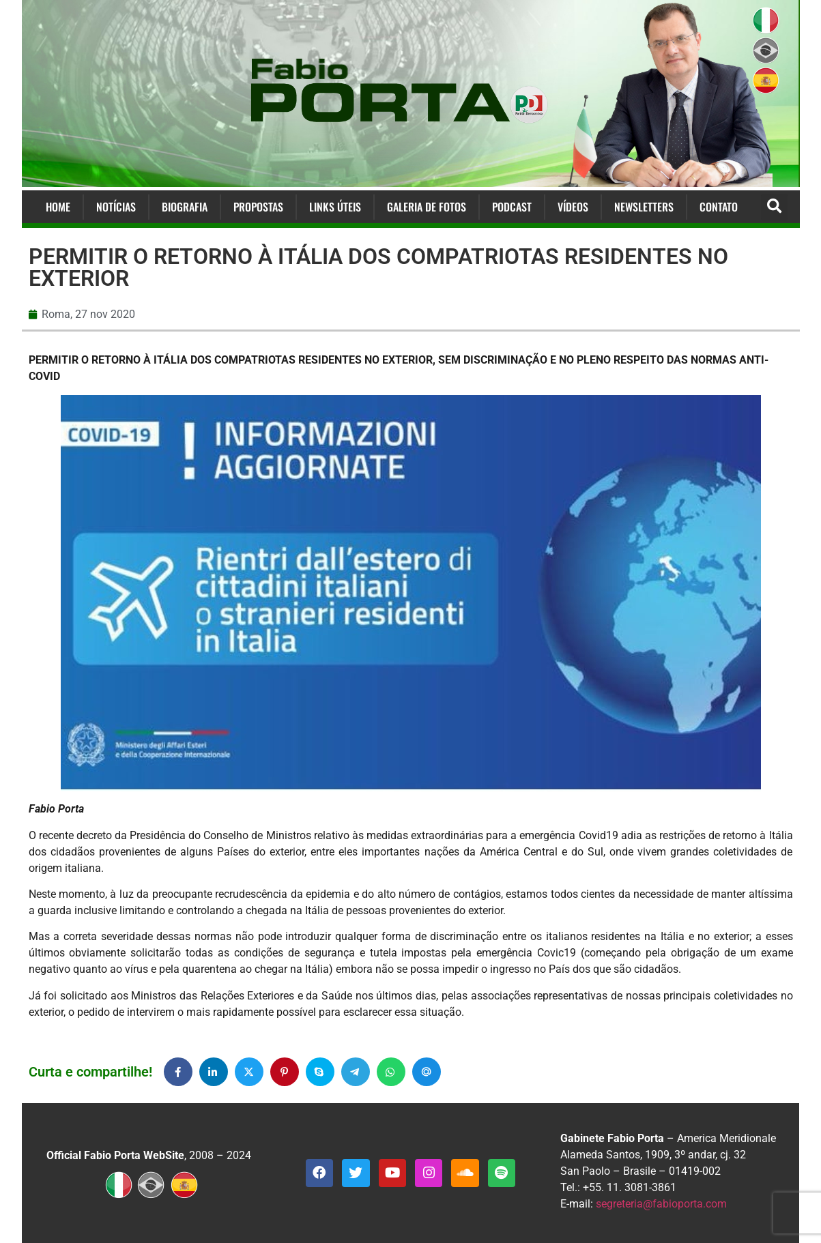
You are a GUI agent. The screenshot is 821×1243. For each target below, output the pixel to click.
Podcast (512, 207)
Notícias (116, 207)
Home (58, 207)
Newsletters (644, 207)
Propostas (258, 207)
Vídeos (573, 207)
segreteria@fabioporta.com (661, 1203)
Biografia (184, 207)
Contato (719, 207)
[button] (774, 207)
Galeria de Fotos (426, 207)
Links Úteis (335, 207)
